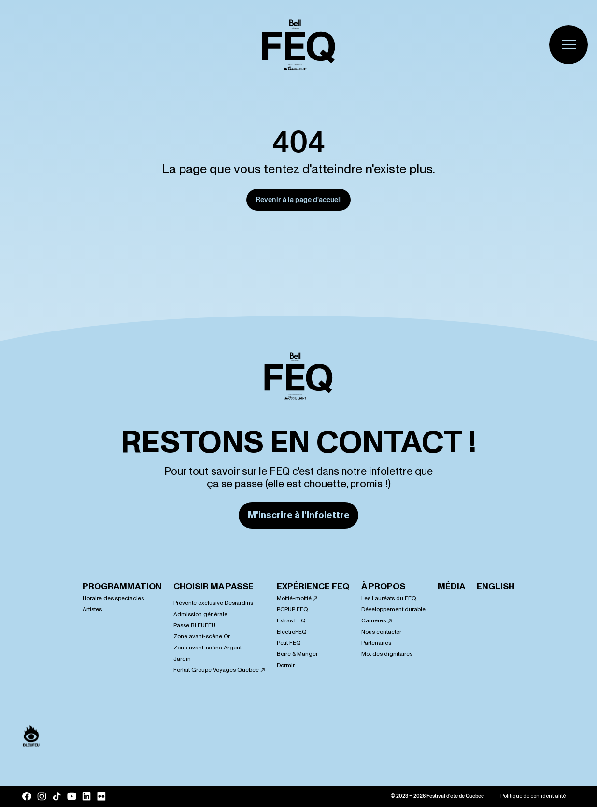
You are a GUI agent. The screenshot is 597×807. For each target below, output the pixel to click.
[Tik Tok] (56, 796)
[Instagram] (41, 796)
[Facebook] (26, 796)
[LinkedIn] (86, 796)
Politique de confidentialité (533, 796)
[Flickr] (101, 796)
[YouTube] (71, 796)
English (495, 586)
